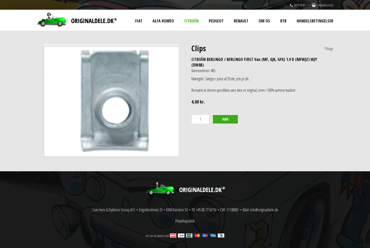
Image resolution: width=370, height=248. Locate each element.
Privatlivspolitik (185, 221)
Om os (264, 21)
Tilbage (329, 48)
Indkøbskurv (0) (322, 5)
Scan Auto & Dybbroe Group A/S (113, 210)
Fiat (138, 21)
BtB (283, 21)
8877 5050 (297, 5)
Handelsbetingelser (315, 21)
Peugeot (216, 21)
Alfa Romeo (163, 21)
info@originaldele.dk (264, 210)
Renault (241, 21)
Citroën (191, 21)
